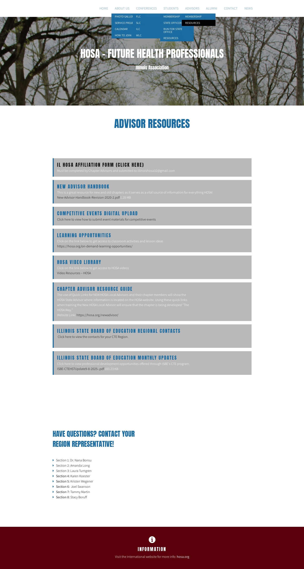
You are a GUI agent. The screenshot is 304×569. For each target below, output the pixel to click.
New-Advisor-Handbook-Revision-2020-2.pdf (88, 197)
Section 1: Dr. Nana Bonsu (74, 460)
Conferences (146, 8)
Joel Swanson (73, 486)
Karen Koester (73, 476)
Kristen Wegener (75, 481)
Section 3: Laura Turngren (74, 471)
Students (170, 8)
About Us (122, 8)
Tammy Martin (73, 492)
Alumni (211, 8)
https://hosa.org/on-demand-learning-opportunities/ (95, 246)
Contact (231, 8)
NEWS (248, 8)
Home (103, 8)
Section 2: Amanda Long (73, 465)
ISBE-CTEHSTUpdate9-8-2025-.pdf (80, 369)
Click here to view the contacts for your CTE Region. (93, 337)
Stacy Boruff (71, 497)
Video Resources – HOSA (74, 273)
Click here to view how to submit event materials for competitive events (106, 219)
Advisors (192, 8)
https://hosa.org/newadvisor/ (97, 315)
